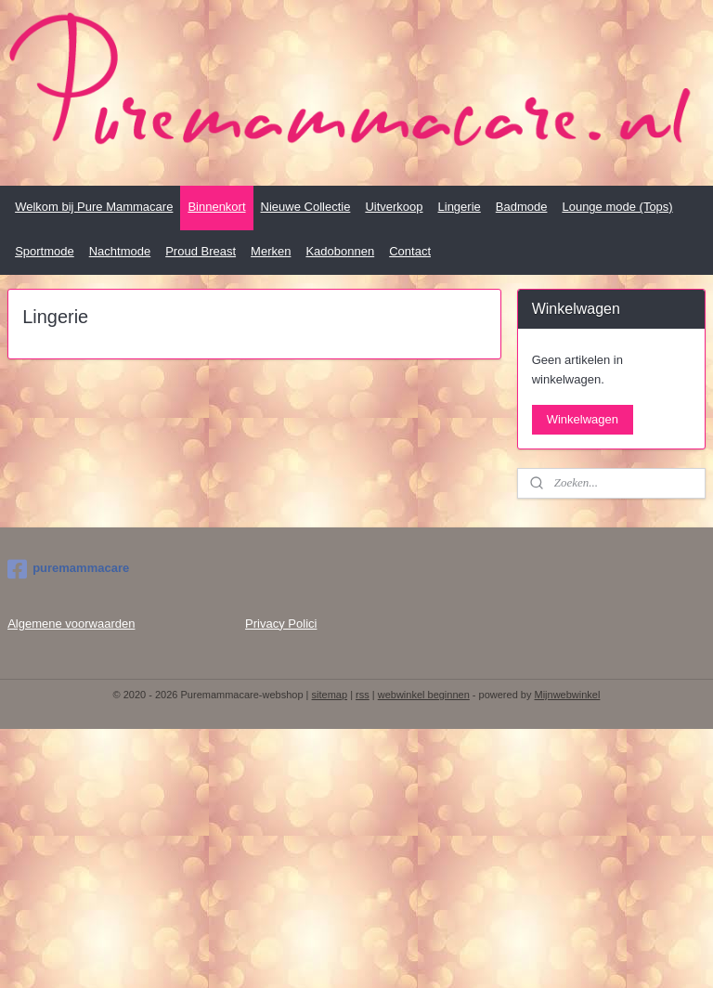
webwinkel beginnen (424, 694)
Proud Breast (200, 251)
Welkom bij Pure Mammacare (94, 207)
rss (362, 694)
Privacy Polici (281, 623)
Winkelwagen (582, 419)
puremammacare (68, 569)
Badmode (522, 207)
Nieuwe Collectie (306, 207)
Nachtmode (119, 251)
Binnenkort (216, 207)
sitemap (330, 694)
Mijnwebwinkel (568, 694)
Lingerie (459, 207)
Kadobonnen (339, 251)
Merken (271, 251)
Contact (410, 251)
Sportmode (44, 251)
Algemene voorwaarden (71, 623)
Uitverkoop (393, 207)
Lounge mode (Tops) (617, 207)
